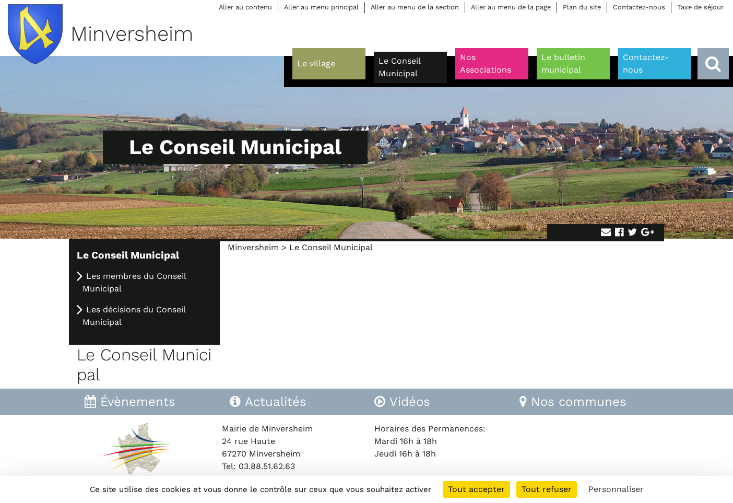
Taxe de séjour (700, 7)
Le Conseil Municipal (128, 255)
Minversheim (253, 247)
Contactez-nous (639, 7)
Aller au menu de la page (511, 7)
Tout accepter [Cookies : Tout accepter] (476, 489)
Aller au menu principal (321, 7)
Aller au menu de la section (415, 7)
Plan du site (582, 7)
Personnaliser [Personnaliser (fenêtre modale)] (616, 489)
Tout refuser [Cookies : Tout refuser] (547, 489)
